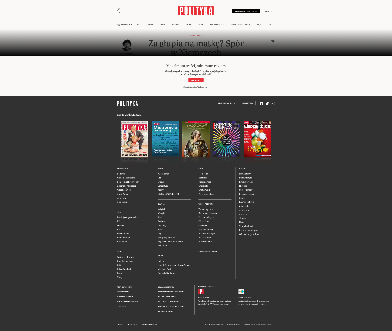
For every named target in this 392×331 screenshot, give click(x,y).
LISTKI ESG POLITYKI (168, 194)
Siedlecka (203, 173)
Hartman (202, 177)
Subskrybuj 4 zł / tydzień (246, 11)
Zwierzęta (244, 206)
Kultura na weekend (208, 213)
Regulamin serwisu (166, 287)
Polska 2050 (123, 233)
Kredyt (161, 190)
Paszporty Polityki (167, 237)
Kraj (139, 25)
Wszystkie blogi (206, 194)
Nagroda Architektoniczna (170, 241)
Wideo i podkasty (217, 25)
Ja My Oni (121, 198)
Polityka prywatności (167, 297)
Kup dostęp (196, 80)
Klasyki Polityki (246, 202)
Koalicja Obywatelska (127, 217)
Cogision (213, 324)
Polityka (121, 173)
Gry (159, 233)
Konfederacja (123, 237)
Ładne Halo (219, 324)
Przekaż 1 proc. (246, 194)
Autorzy (243, 214)
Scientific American (126, 186)
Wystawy (162, 225)
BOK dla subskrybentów (127, 302)
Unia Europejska (125, 261)
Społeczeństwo (246, 190)
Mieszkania (163, 173)
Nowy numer (126, 25)
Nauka (188, 25)
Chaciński (203, 186)
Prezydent (122, 241)
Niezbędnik (122, 202)
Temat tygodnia (205, 209)
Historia (243, 186)
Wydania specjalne (126, 177)
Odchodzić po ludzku (240, 25)
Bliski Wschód (124, 269)
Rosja (119, 273)
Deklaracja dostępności (168, 302)
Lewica (120, 225)
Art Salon (162, 245)
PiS (118, 221)
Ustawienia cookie (165, 312)
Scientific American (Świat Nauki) (174, 265)
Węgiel (161, 182)
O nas (241, 222)
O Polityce (121, 307)
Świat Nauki (123, 194)
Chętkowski (204, 190)
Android (205, 298)
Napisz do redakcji (125, 297)
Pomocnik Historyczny (128, 182)
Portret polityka (206, 217)
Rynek (162, 25)
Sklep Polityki (246, 226)
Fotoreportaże (246, 182)
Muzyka (161, 213)
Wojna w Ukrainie (125, 257)
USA (119, 265)
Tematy (242, 218)
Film (160, 217)
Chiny (120, 277)
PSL (119, 229)
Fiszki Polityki (244, 298)
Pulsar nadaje (205, 241)
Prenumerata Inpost (227, 103)
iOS (199, 298)
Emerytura (163, 186)
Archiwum (244, 210)
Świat (150, 25)
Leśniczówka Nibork (149, 324)
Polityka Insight (132, 324)
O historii (203, 225)
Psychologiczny (205, 229)
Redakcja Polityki (124, 287)
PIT (159, 177)
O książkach (204, 221)
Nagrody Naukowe (166, 273)
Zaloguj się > (203, 87)
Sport (242, 198)
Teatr (160, 229)
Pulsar (161, 261)
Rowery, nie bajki (206, 233)
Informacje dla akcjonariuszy (171, 307)
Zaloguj (268, 11)
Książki (161, 209)
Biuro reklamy (123, 292)
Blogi (200, 25)
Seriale (161, 221)
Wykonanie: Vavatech (233, 324)
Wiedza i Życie (124, 190)
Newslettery (245, 173)
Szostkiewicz (204, 182)
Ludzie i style (245, 177)
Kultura (175, 25)
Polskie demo (204, 237)
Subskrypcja (247, 103)
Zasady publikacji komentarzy (171, 292)
